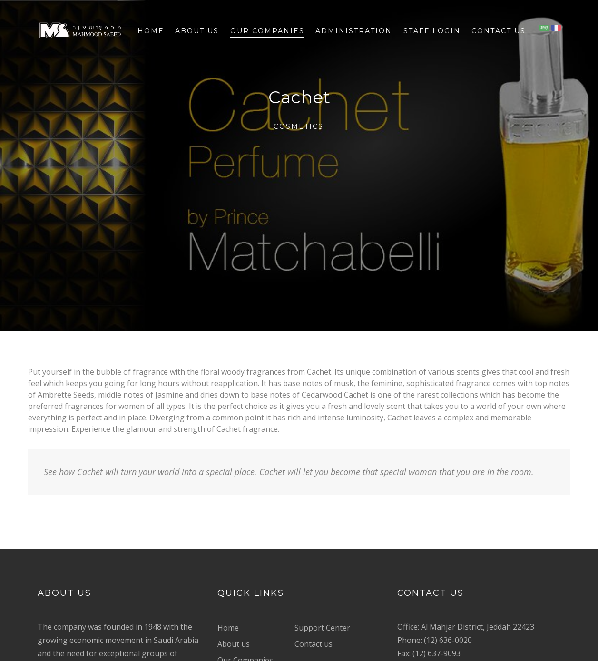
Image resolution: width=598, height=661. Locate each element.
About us (197, 31)
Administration (353, 31)
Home (150, 31)
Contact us (498, 31)
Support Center (322, 627)
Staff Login (432, 31)
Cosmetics (299, 126)
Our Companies (267, 31)
